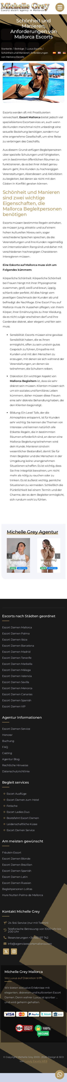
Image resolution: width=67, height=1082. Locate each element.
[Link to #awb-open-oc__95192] (59, 7)
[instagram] (14, 951)
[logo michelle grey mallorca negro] (25, 3)
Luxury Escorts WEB (35, 1061)
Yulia (18, 563)
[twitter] (6, 951)
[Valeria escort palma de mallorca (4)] (18, 539)
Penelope (49, 563)
